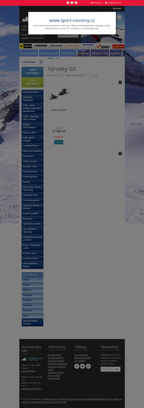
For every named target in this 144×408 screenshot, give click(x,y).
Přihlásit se (96, 2)
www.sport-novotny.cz (72, 20)
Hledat (117, 8)
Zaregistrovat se (113, 2)
